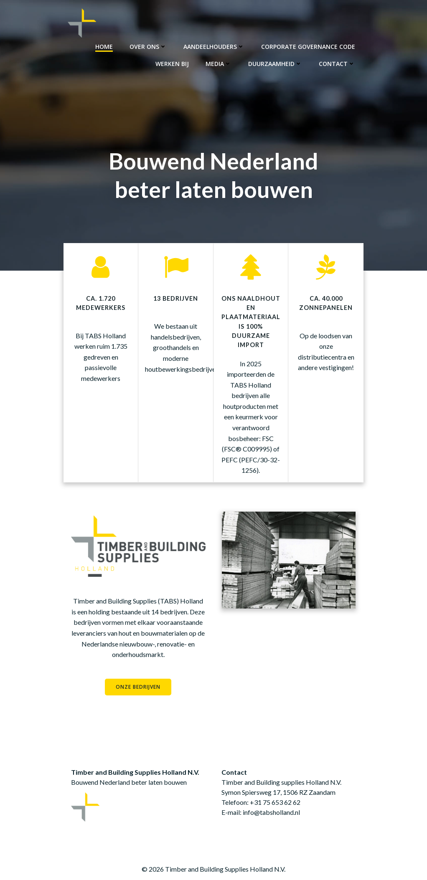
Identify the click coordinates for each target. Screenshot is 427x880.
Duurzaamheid (275, 63)
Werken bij (172, 63)
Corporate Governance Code (309, 46)
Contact (337, 63)
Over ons (148, 46)
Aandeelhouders (214, 46)
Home (104, 46)
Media (219, 63)
